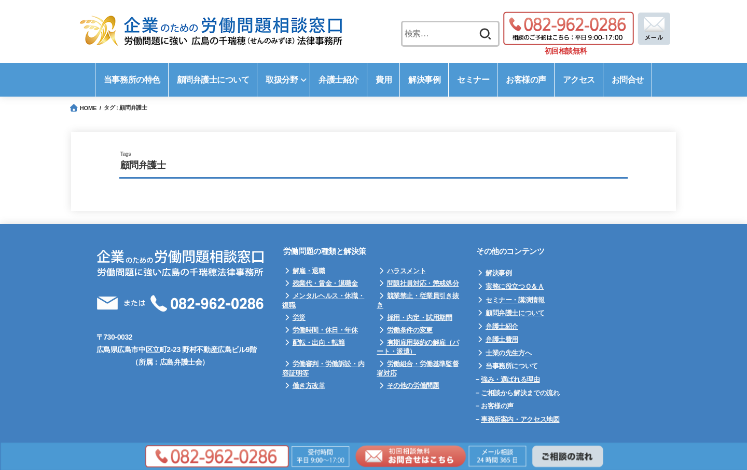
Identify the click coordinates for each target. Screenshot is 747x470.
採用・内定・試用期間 (419, 317)
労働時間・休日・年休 (325, 330)
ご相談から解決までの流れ (520, 393)
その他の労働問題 (413, 386)
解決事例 (498, 273)
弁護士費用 (502, 339)
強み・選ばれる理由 (510, 379)
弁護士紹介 (502, 326)
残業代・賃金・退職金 (325, 283)
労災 (299, 317)
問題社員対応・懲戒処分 (423, 283)
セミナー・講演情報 (515, 300)
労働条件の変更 (410, 330)
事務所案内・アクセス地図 (520, 419)
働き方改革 (309, 386)
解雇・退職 (309, 271)
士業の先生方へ (508, 353)
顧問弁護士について (515, 313)
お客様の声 (497, 406)
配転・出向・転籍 (319, 342)
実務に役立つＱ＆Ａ (515, 286)
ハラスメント (406, 271)
